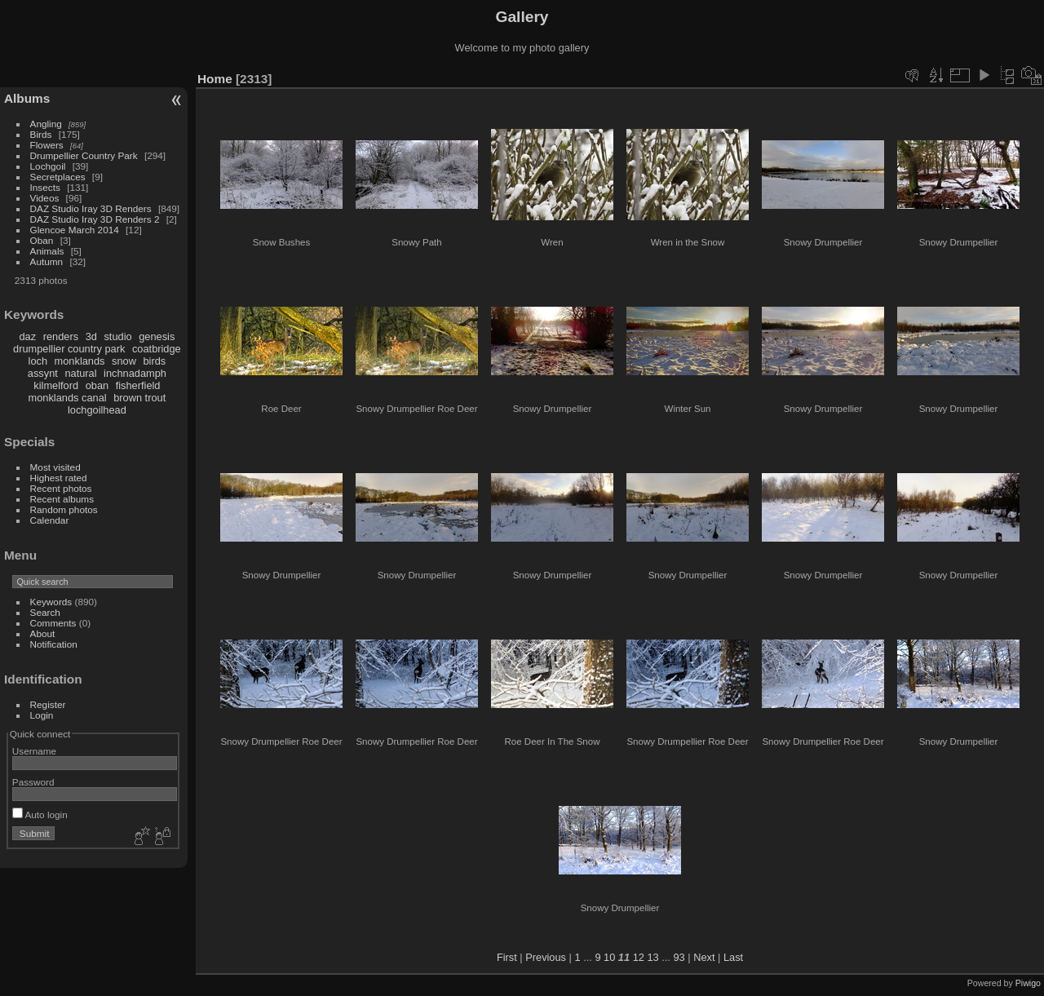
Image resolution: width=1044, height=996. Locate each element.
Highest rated (58, 477)
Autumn (47, 261)
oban (97, 385)
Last (733, 957)
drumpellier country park (69, 349)
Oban (42, 240)
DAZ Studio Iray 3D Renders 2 (95, 219)
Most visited (55, 467)
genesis (157, 336)
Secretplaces (58, 176)
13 (652, 957)
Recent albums (62, 499)
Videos (45, 198)
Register (48, 704)
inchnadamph (135, 373)
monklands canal (68, 398)
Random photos (64, 509)
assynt (43, 373)
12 (638, 957)
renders (60, 336)
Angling (46, 123)
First (507, 957)
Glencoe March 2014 (74, 229)
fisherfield (138, 385)
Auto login (40, 814)
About (42, 633)
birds (154, 361)
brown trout (139, 398)
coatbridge (156, 349)
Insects (45, 187)
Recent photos (61, 488)
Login (42, 715)
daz (28, 336)
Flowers (47, 144)
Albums (27, 98)
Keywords (51, 601)
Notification (53, 644)
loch (38, 361)
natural (80, 373)
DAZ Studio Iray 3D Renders (91, 208)
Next (703, 957)
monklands (80, 361)
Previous (545, 957)
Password (33, 782)
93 (678, 957)
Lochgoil (48, 166)
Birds (41, 134)
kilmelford (55, 385)
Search (45, 612)
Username (34, 751)
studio (117, 336)
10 (609, 957)
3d (91, 336)
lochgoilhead (97, 410)
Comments (53, 623)
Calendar (49, 520)
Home (214, 79)
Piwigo (1028, 983)
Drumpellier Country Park (84, 155)
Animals (47, 251)
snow (124, 361)
